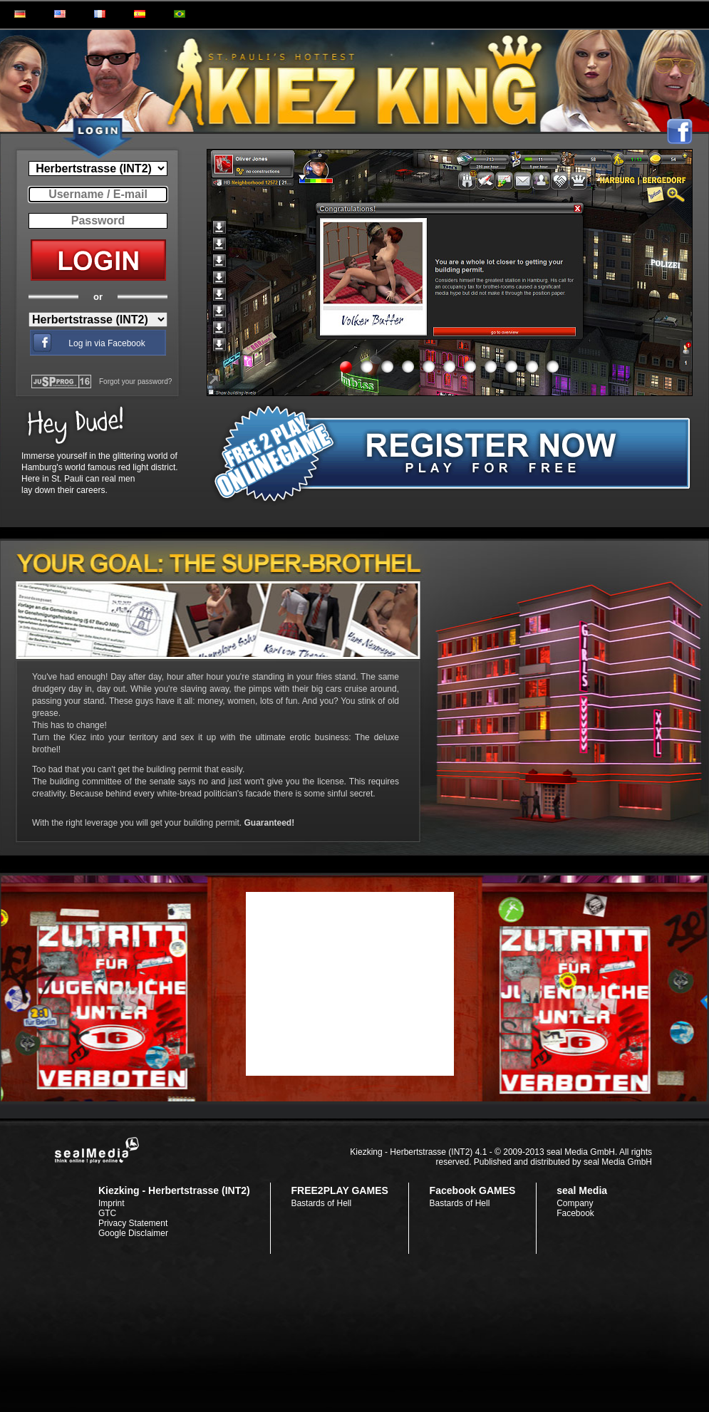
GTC (107, 1213)
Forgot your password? (135, 381)
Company (575, 1203)
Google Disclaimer (133, 1233)
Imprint (111, 1203)
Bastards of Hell (321, 1203)
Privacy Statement (132, 1223)
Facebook (575, 1213)
